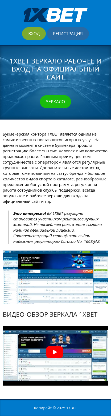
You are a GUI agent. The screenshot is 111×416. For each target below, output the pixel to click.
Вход (34, 34)
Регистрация (68, 34)
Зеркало (55, 102)
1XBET (71, 407)
